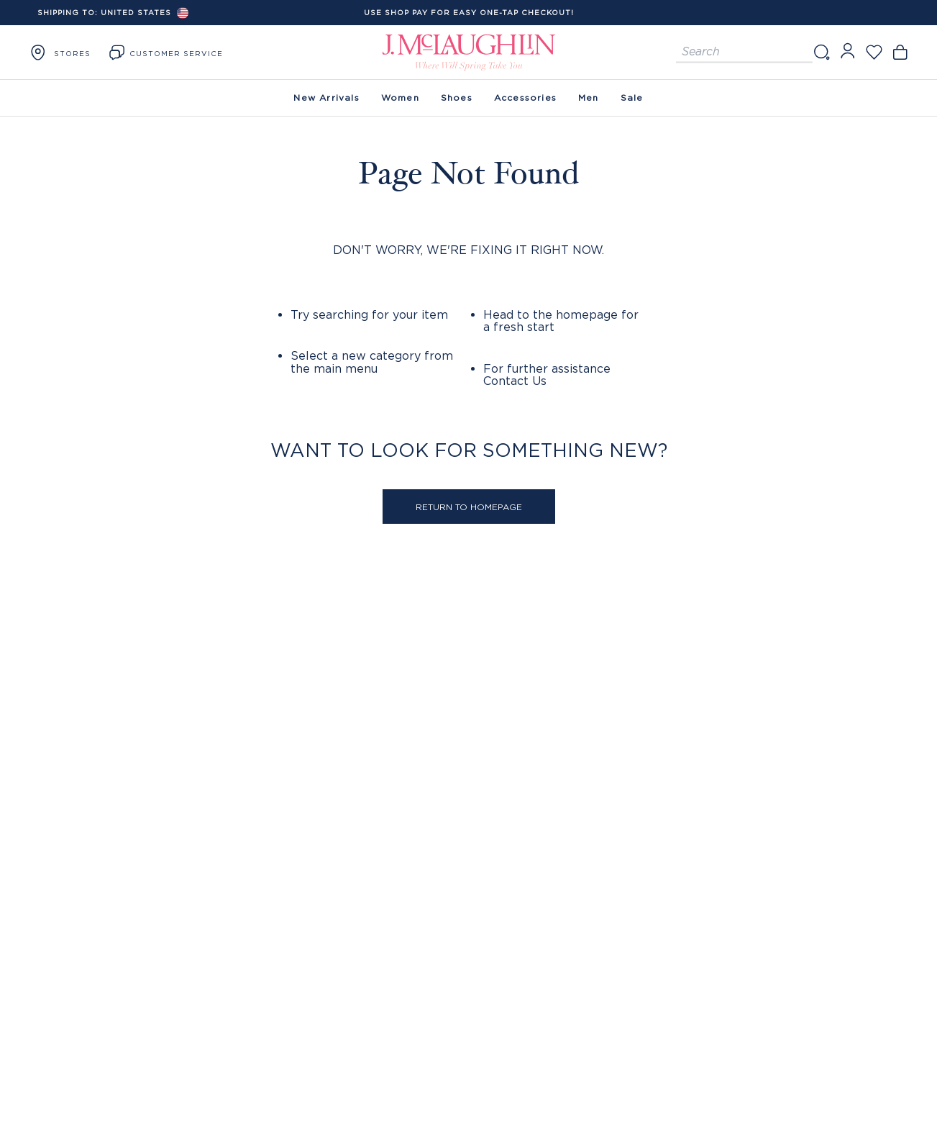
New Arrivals (326, 97)
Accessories (525, 97)
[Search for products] (744, 52)
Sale (632, 97)
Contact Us (515, 380)
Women (400, 97)
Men (588, 97)
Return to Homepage (469, 507)
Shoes (456, 97)
